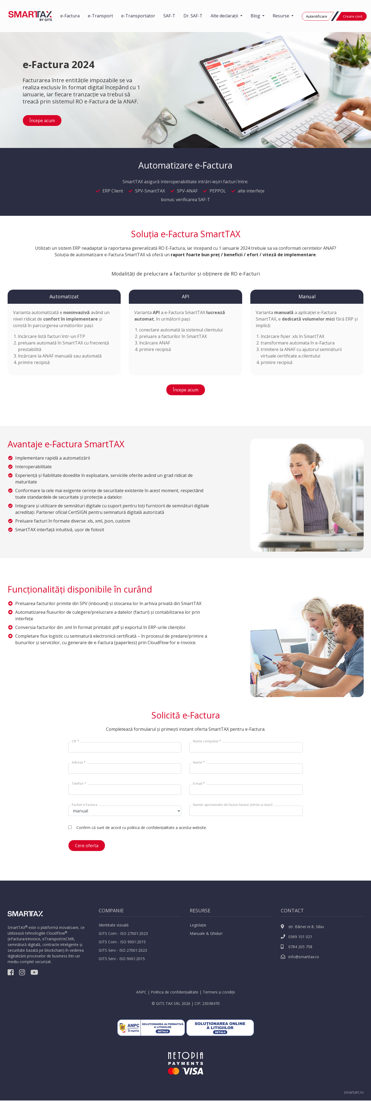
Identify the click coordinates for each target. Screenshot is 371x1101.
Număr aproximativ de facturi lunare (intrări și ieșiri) (232, 804)
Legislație (198, 925)
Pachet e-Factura (84, 804)
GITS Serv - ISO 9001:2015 (122, 958)
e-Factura (70, 16)
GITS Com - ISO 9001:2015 (122, 941)
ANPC (141, 992)
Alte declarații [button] (225, 16)
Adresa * (79, 762)
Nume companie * (207, 741)
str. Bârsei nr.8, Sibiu (302, 926)
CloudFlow (55, 933)
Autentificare (316, 16)
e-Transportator (138, 16)
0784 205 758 (296, 946)
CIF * (75, 741)
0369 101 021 (296, 936)
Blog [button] (256, 16)
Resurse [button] (281, 16)
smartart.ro (354, 1092)
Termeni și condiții (219, 992)
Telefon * (79, 783)
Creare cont (352, 16)
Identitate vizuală (114, 925)
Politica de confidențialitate (174, 992)
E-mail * (199, 783)
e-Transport (100, 16)
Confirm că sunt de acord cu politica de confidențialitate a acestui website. (141, 827)
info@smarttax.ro (300, 956)
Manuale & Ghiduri (206, 933)
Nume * (199, 762)
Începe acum (42, 121)
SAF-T (169, 16)
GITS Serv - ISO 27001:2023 (123, 950)
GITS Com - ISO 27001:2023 (123, 933)
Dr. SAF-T (192, 16)
